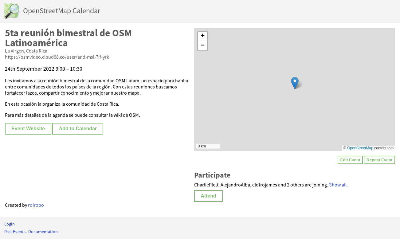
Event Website (28, 128)
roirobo (36, 205)
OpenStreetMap (360, 148)
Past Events (14, 231)
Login (9, 224)
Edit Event (350, 160)
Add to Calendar (78, 128)
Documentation (43, 231)
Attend (208, 195)
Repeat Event (379, 160)
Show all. (338, 185)
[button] (295, 83)
